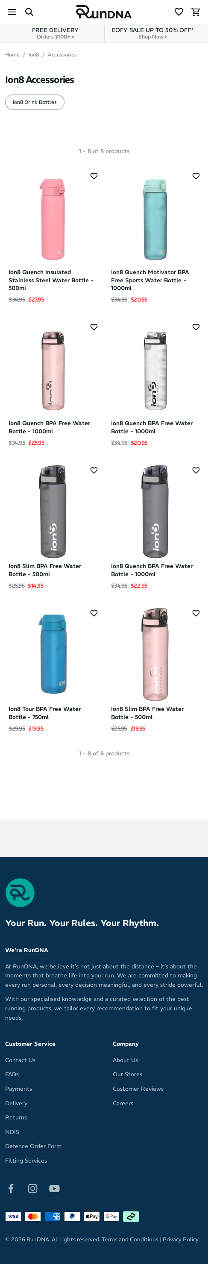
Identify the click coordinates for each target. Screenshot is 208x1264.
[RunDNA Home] (104, 12)
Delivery (16, 1103)
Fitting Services (26, 1160)
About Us (125, 1060)
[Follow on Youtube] (54, 1187)
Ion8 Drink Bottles (35, 102)
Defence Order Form (33, 1146)
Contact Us (20, 1060)
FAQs (12, 1074)
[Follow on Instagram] (32, 1187)
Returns (16, 1117)
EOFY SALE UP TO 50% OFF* (152, 33)
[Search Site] (29, 12)
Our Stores (127, 1074)
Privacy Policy (181, 1239)
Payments (18, 1088)
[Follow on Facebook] (11, 1187)
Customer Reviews (138, 1088)
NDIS (12, 1132)
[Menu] (12, 12)
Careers (123, 1103)
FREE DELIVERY (55, 33)
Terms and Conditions (130, 1239)
